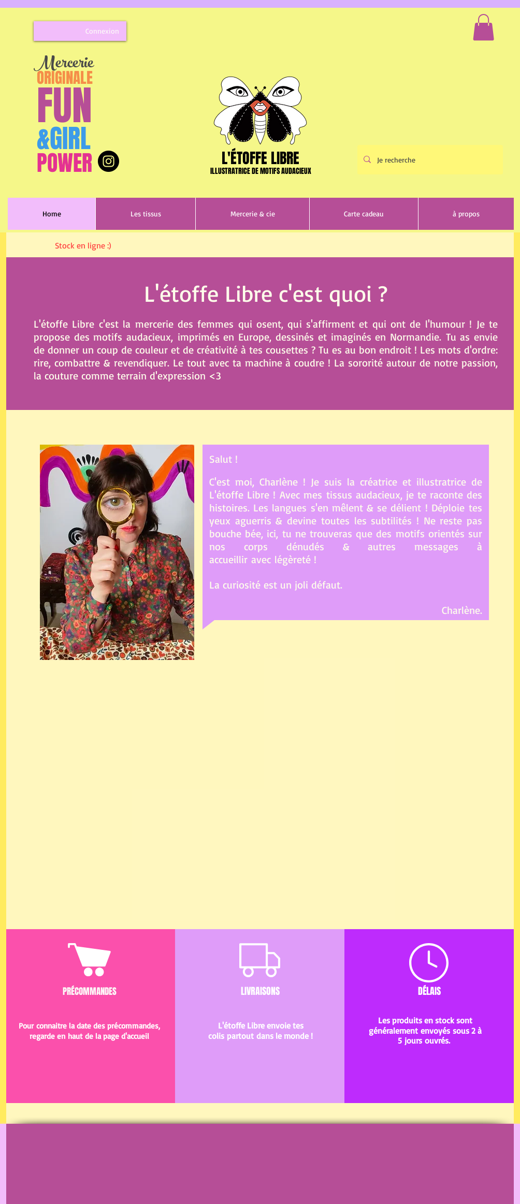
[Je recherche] (429, 159)
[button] (483, 27)
